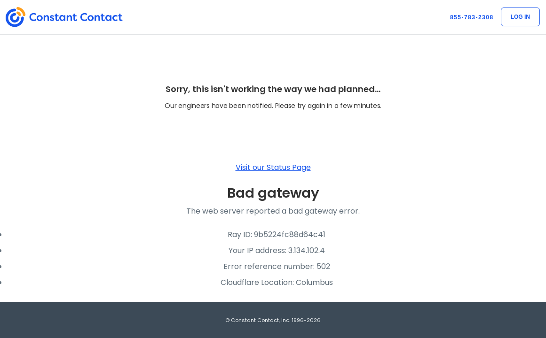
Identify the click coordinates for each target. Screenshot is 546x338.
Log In (520, 17)
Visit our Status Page (273, 167)
